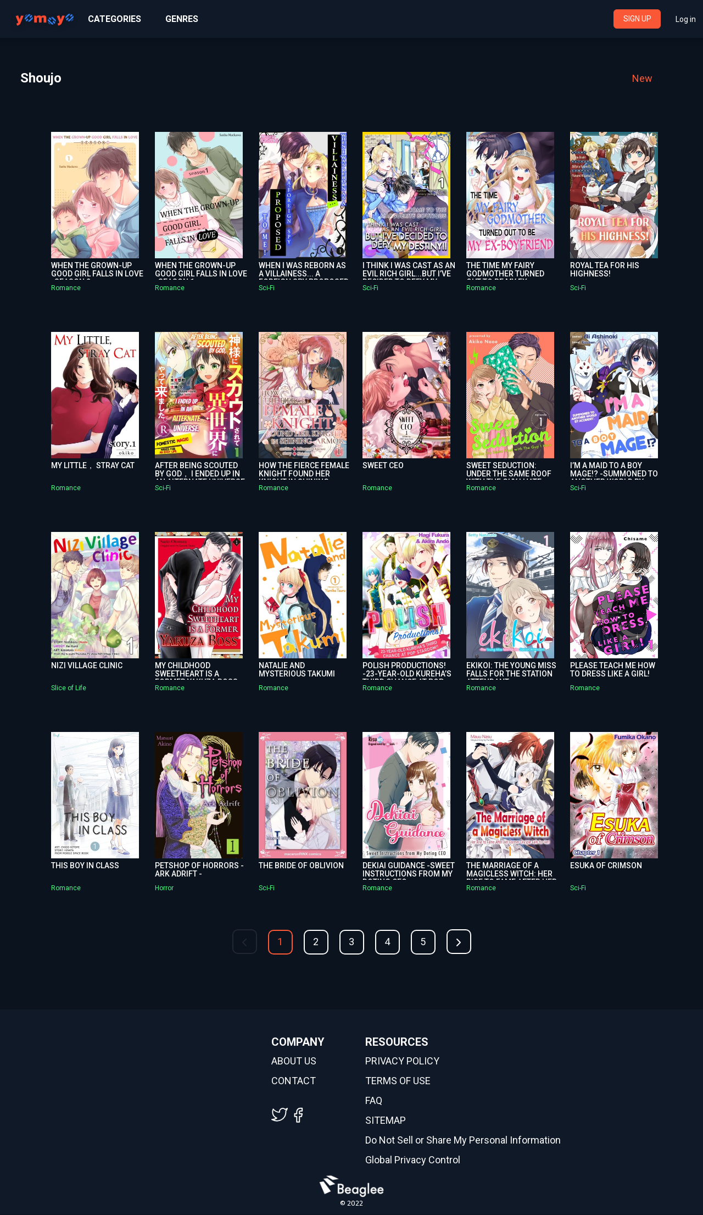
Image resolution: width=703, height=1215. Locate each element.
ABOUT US (293, 1061)
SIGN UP (637, 18)
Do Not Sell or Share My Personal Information (463, 1140)
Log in (686, 19)
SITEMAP (385, 1121)
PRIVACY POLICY (402, 1061)
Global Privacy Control (412, 1160)
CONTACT (293, 1081)
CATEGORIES (114, 19)
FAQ (373, 1101)
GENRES (181, 19)
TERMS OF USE (398, 1081)
